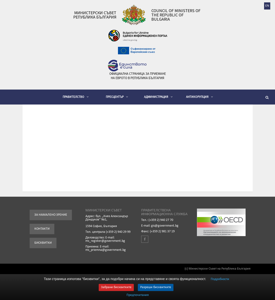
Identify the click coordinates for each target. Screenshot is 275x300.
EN (267, 6)
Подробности (220, 279)
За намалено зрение (50, 215)
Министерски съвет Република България (94, 15)
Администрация (158, 97)
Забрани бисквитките (116, 287)
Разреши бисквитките (155, 287)
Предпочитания (137, 295)
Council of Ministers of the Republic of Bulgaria (175, 15)
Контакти (42, 229)
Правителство (76, 97)
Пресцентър (117, 97)
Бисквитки (43, 243)
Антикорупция (199, 97)
